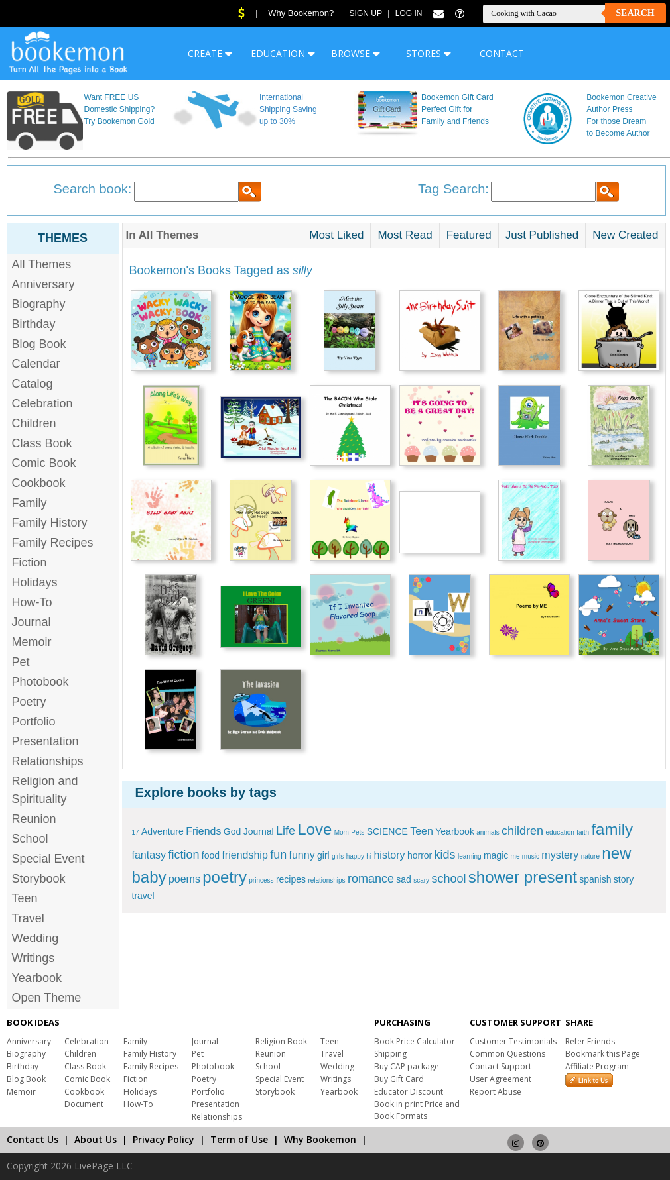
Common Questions (507, 1053)
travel (143, 895)
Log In (409, 13)
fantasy (149, 855)
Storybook (39, 878)
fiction (183, 854)
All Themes (42, 264)
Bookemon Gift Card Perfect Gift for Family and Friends (457, 109)
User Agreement (500, 1079)
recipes (291, 879)
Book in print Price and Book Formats (417, 1110)
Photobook (40, 681)
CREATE (210, 53)
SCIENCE (387, 831)
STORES (428, 53)
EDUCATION (283, 53)
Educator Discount (408, 1091)
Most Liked (336, 235)
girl (323, 855)
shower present (522, 877)
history (389, 855)
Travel (28, 918)
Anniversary (43, 284)
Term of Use (239, 1139)
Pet (21, 662)
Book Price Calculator (414, 1041)
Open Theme (47, 997)
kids (445, 854)
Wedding (35, 938)
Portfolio (34, 721)
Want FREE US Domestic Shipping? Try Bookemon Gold (119, 109)
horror (419, 855)
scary (421, 880)
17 (135, 832)
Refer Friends (590, 1041)
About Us (95, 1139)
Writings (33, 958)
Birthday (34, 324)
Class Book (42, 443)
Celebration (42, 403)
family (612, 829)
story (624, 879)
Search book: (93, 189)
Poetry (29, 701)
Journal (31, 622)
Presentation (45, 741)
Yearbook (37, 978)
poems (184, 879)
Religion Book (281, 1041)
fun (278, 854)
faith (582, 832)
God (232, 831)
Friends (203, 831)
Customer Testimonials (513, 1041)
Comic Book (44, 463)
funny (302, 855)
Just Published (542, 235)
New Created (625, 235)
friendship (244, 855)
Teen (25, 898)
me (515, 856)
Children (34, 423)
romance (371, 878)
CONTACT (502, 53)
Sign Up (366, 13)
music (530, 856)
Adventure (162, 831)
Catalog (32, 383)
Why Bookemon (320, 1139)
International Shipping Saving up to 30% (288, 109)
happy (355, 856)
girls (338, 856)
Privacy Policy (163, 1139)
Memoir (32, 642)
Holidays (35, 582)
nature (590, 856)
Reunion (34, 819)
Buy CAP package (406, 1066)
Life (285, 830)
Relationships (48, 761)
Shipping (390, 1053)
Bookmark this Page (602, 1053)
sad (403, 879)
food (211, 855)
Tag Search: (453, 189)
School (30, 838)
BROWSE (355, 53)
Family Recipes (53, 542)
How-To (32, 602)
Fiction (29, 562)
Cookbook (39, 483)
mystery (559, 855)
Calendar (36, 363)
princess (261, 880)
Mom (341, 832)
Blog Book (39, 343)
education (559, 832)
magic (496, 855)
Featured (469, 235)
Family (29, 503)
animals (487, 832)
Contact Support (500, 1066)
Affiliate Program (597, 1066)
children (522, 830)
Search (635, 13)
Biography (39, 304)
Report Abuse (495, 1091)
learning (470, 856)
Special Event (48, 858)
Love (314, 829)
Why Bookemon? (301, 13)
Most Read (404, 235)
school (448, 878)
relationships (326, 880)
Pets (357, 832)
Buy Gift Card (399, 1079)
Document (83, 1104)
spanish (595, 879)
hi (368, 856)
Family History (50, 522)
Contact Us (32, 1139)
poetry (224, 877)
